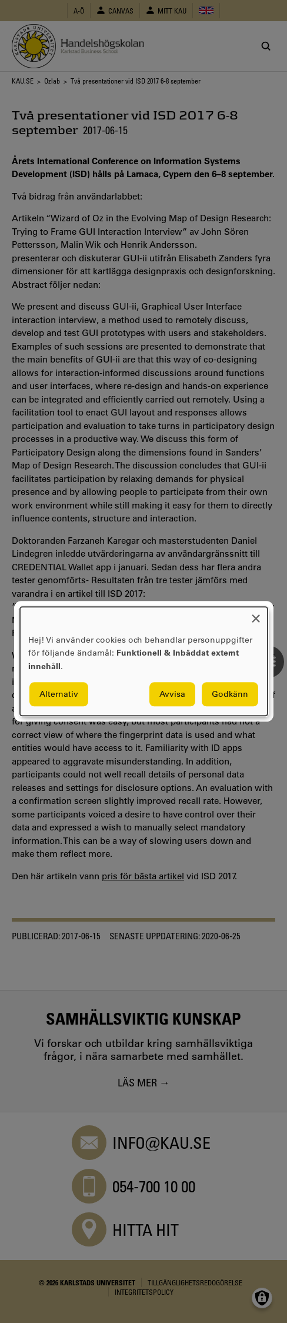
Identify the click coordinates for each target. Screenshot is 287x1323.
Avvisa (172, 694)
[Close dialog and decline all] (256, 614)
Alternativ (58, 694)
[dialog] (144, 661)
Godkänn (230, 694)
